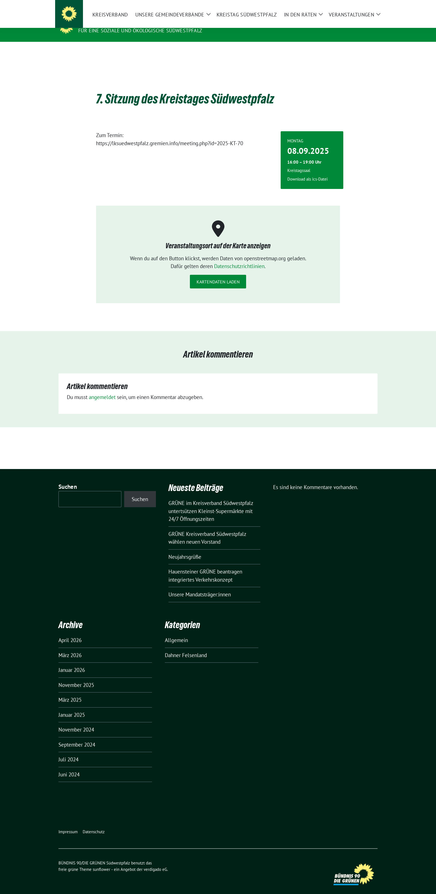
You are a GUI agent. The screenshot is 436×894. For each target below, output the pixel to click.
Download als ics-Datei (307, 170)
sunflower (101, 860)
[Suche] (359, 5)
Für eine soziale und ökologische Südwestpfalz (140, 30)
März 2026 (70, 646)
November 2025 (76, 676)
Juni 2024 (69, 765)
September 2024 (76, 736)
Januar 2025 (71, 706)
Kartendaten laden (218, 273)
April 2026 (70, 631)
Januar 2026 (71, 661)
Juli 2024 (68, 750)
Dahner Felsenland (186, 646)
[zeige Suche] (367, 5)
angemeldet (102, 388)
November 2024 (76, 721)
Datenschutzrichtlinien (239, 257)
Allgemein (176, 631)
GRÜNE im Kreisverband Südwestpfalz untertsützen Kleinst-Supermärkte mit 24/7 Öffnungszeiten (210, 502)
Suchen (67, 478)
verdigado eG (155, 860)
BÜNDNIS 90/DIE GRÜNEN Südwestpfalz (134, 22)
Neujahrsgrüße (184, 548)
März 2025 (70, 691)
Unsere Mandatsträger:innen (199, 585)
